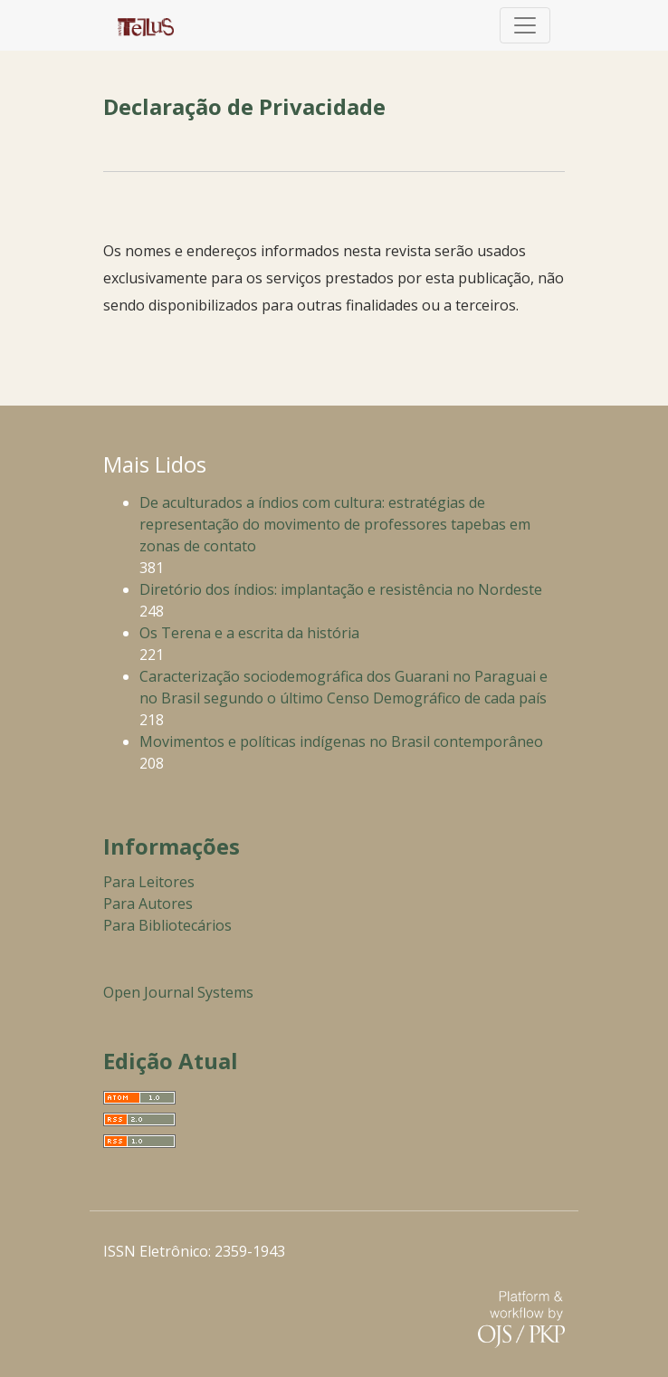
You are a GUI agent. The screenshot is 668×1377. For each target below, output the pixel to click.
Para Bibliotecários (167, 925)
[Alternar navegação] (525, 25)
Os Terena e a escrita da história (249, 633)
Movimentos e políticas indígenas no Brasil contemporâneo (341, 741)
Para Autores (148, 903)
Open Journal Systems (178, 992)
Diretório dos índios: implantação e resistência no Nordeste (340, 589)
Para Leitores (149, 882)
